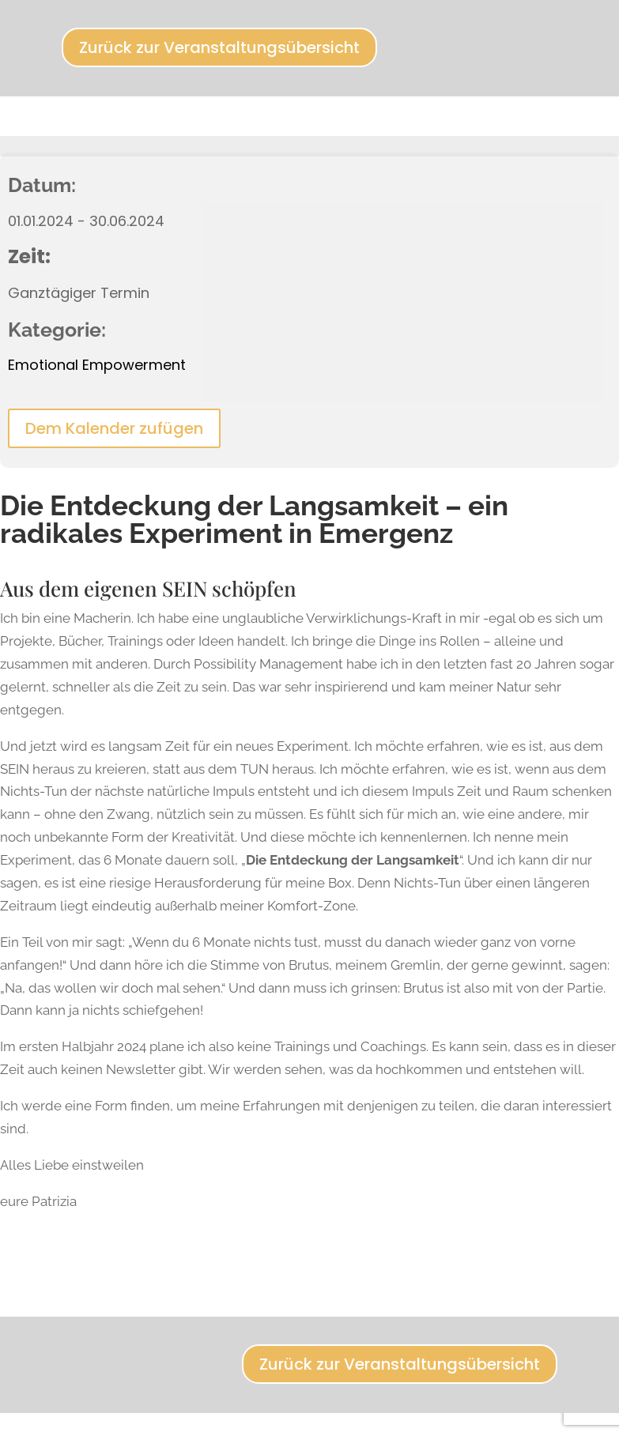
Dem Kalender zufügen (114, 428)
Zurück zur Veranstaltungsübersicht (219, 47)
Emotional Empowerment (97, 365)
